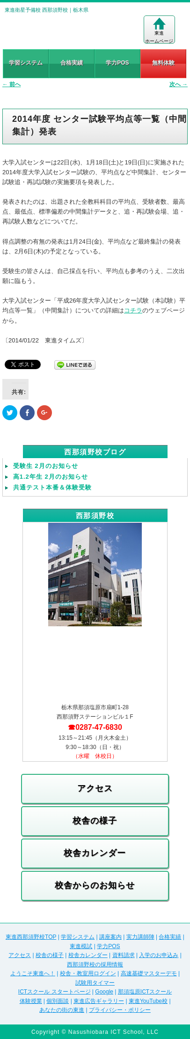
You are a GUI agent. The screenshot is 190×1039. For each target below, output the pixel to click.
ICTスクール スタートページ (54, 991)
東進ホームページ (159, 30)
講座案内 (110, 937)
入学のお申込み (158, 955)
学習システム (26, 62)
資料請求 (123, 955)
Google (104, 991)
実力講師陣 (140, 937)
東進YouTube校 (148, 1001)
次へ (178, 84)
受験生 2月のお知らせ (45, 465)
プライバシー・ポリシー (120, 1010)
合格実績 (71, 62)
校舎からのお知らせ (95, 885)
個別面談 (57, 1001)
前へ (11, 84)
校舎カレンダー (95, 853)
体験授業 (31, 1001)
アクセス (95, 788)
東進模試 (81, 946)
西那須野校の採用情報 (95, 964)
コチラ (133, 310)
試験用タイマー (95, 983)
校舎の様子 (95, 820)
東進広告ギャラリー (98, 1001)
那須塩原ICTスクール (145, 991)
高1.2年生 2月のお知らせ (50, 476)
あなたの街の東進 (61, 1010)
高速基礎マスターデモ (149, 973)
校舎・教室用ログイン (88, 973)
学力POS (117, 62)
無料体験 (163, 62)
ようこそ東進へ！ (32, 973)
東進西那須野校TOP (31, 937)
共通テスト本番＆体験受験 (52, 487)
